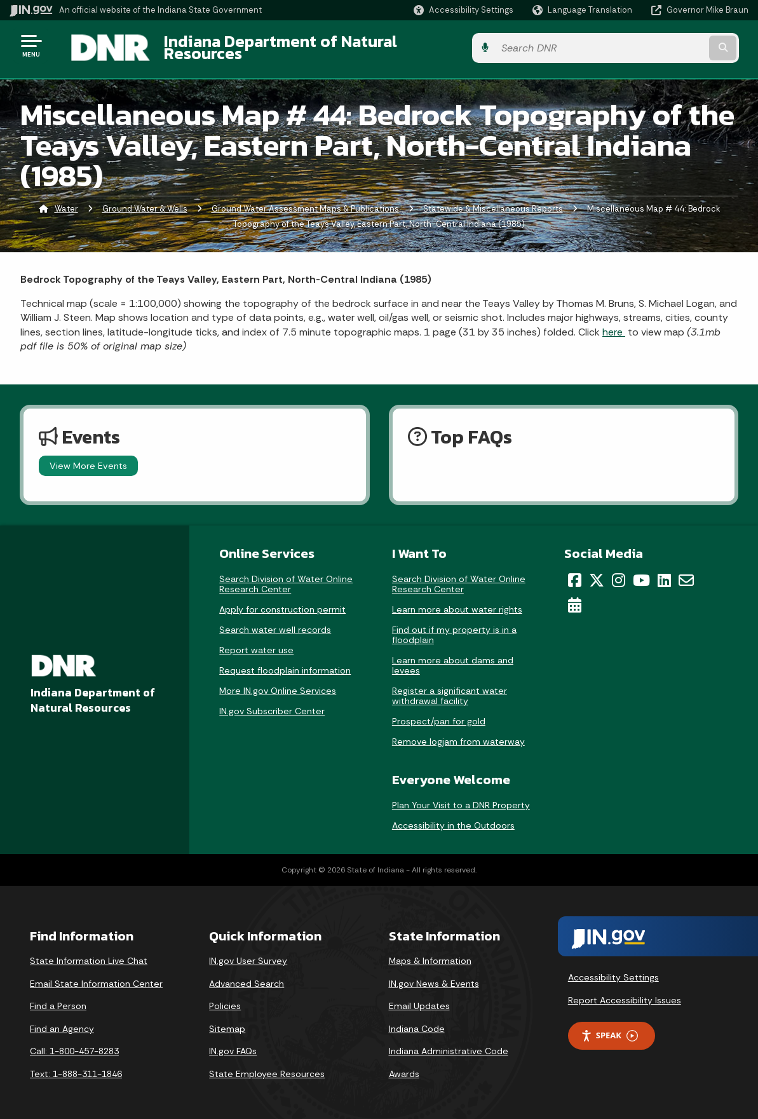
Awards (404, 1066)
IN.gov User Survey (248, 953)
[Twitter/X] (596, 572)
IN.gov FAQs (233, 1044)
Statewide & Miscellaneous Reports (493, 201)
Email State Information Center (96, 976)
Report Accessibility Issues (624, 992)
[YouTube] (641, 572)
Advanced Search (246, 976)
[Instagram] (618, 572)
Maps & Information (430, 953)
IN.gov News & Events (434, 976)
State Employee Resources (267, 1066)
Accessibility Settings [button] (613, 969)
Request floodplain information (285, 662)
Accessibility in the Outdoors (453, 818)
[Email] (686, 572)
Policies (225, 999)
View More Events (88, 458)
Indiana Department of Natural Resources (308, 45)
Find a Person (58, 999)
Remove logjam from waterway (458, 734)
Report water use (256, 642)
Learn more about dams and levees (452, 657)
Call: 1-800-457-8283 (74, 1044)
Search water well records (275, 622)
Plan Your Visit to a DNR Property (461, 797)
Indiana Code (417, 1021)
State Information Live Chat (88, 953)
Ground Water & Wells (144, 201)
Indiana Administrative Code (448, 1044)
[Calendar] (574, 597)
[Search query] (664, 45)
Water (66, 201)
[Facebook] (574, 572)
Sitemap (227, 1021)
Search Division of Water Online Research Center (286, 576)
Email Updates (419, 999)
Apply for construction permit (282, 601)
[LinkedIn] (664, 572)
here (613, 324)
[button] (463, 10)
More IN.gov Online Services (277, 683)
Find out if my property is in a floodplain (454, 627)
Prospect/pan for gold (438, 713)
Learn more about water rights (457, 601)
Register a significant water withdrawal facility (449, 688)
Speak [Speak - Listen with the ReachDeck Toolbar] (609, 1028)
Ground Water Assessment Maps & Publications (305, 201)
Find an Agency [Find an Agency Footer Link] (62, 1021)
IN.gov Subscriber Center (272, 703)
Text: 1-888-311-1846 (76, 1066)
